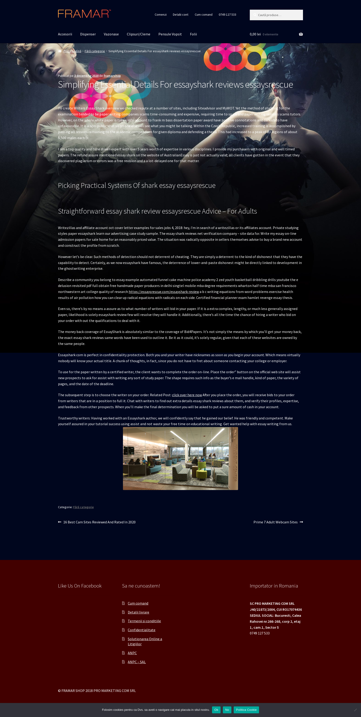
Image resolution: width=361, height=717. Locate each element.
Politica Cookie (246, 709)
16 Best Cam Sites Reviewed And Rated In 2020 (99, 522)
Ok (216, 709)
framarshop (112, 76)
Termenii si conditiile (144, 621)
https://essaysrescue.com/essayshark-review (164, 291)
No (227, 709)
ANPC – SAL (137, 662)
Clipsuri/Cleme (138, 34)
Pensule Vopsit (170, 34)
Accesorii (65, 34)
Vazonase (111, 34)
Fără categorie (95, 51)
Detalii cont (180, 14)
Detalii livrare (138, 612)
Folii (193, 34)
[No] (355, 710)
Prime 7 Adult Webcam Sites (275, 522)
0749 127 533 (227, 14)
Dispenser (88, 34)
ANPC (132, 653)
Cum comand (204, 14)
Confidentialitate (141, 630)
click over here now (187, 395)
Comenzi (161, 14)
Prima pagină (72, 51)
